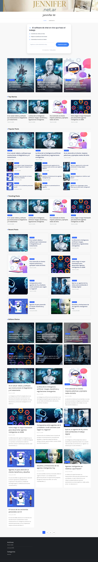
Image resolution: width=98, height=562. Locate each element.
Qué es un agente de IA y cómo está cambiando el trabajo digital (80, 285)
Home (45, 20)
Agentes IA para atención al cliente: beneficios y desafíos (37, 306)
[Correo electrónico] (42, 44)
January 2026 (10, 547)
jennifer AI (49, 15)
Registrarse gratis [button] (62, 44)
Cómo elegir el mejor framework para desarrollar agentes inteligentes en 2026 (81, 117)
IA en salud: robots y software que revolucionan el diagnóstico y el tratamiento (20, 85)
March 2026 (10, 545)
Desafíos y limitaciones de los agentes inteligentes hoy (80, 306)
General (12, 80)
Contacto (52, 20)
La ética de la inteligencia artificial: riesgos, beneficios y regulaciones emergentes (48, 85)
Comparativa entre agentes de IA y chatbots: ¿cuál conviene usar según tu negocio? (52, 167)
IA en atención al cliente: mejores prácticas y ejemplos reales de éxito (76, 85)
